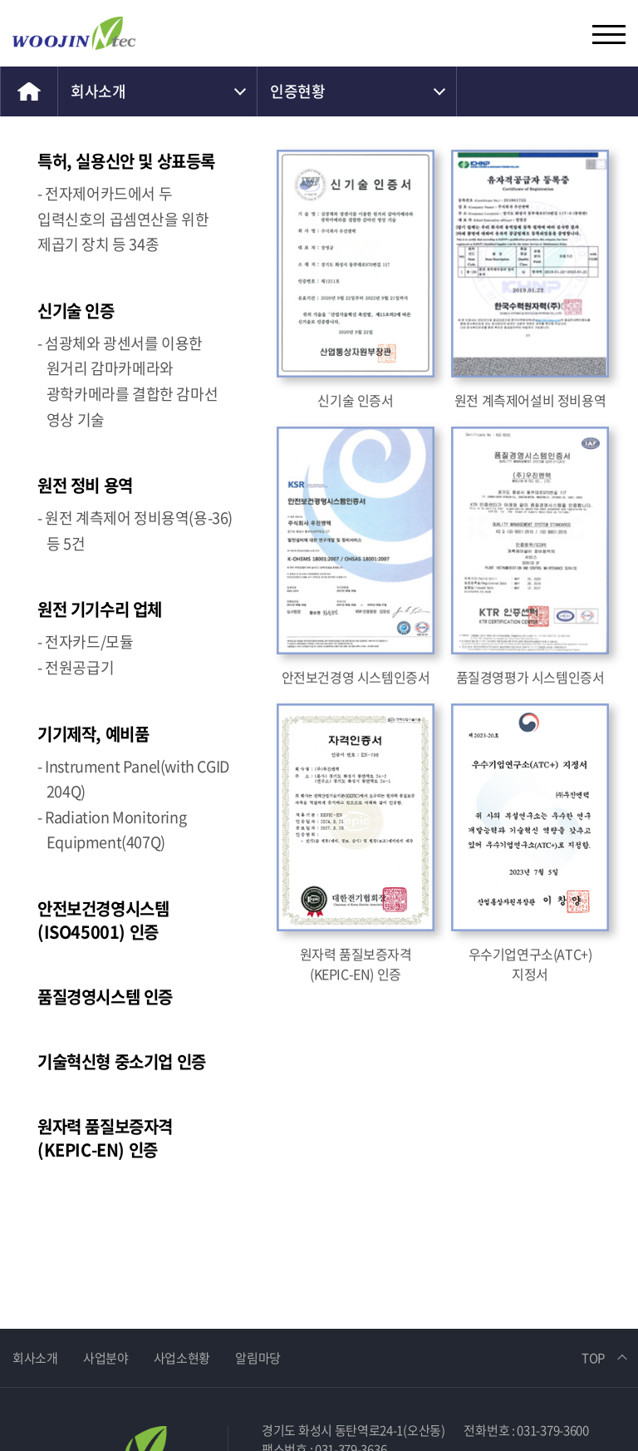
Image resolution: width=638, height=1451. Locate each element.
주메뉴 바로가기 (0, 0)
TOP (593, 1356)
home (29, 91)
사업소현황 (182, 1356)
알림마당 (258, 1356)
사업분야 (106, 1356)
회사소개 (98, 91)
